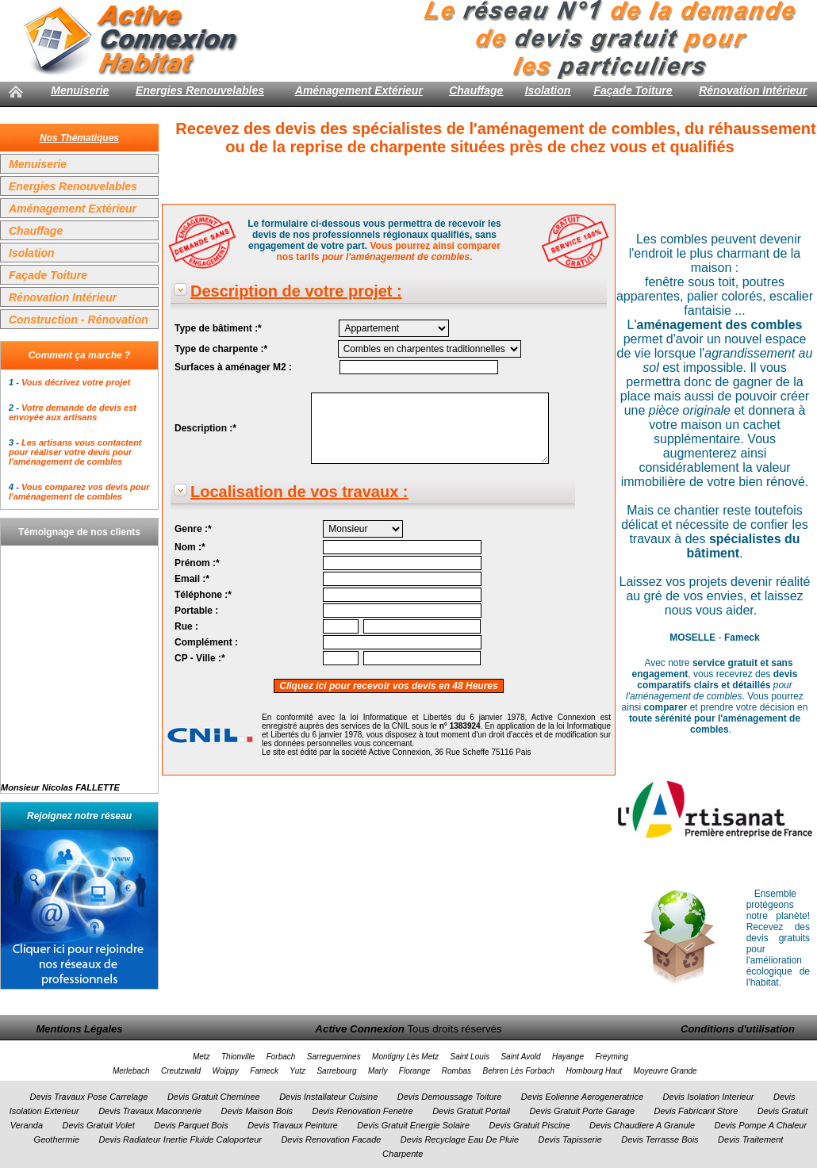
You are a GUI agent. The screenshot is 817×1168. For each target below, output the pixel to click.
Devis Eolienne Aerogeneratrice (582, 1096)
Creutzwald (181, 1071)
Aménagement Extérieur (359, 90)
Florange (414, 1071)
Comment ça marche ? (80, 355)
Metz (201, 1056)
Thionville (238, 1056)
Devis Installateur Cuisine (328, 1096)
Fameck (264, 1071)
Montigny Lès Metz (405, 1056)
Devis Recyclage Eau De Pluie (460, 1139)
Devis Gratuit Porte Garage (582, 1111)
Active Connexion (360, 1029)
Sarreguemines (334, 1056)
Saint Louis (470, 1056)
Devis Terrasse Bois (659, 1139)
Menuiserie (80, 90)
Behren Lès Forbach (518, 1071)
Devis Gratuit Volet (98, 1125)
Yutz (297, 1071)
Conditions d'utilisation (738, 1029)
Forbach (281, 1056)
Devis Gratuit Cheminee (213, 1096)
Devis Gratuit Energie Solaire (413, 1125)
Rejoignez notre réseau (79, 815)
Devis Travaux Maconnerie (149, 1111)
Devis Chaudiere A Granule (642, 1125)
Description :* (205, 428)
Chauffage (476, 90)
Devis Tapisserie (569, 1139)
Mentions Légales (79, 1029)
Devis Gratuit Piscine (529, 1125)
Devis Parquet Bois (191, 1125)
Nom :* (190, 547)
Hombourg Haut (594, 1071)
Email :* (192, 578)
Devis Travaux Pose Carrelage (88, 1096)
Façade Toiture (632, 90)
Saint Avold (520, 1056)
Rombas (456, 1071)
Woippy (226, 1071)
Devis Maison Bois (257, 1111)
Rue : (186, 626)
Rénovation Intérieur (753, 90)
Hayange (568, 1056)
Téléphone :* (203, 594)
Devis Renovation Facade (331, 1139)
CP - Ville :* (200, 658)
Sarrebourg (336, 1071)
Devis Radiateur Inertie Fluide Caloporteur (180, 1139)
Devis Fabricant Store (696, 1111)
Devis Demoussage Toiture (449, 1096)
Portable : (196, 610)
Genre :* (193, 528)
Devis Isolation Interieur (708, 1096)
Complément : (206, 642)
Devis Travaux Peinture (292, 1125)
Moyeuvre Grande (665, 1071)
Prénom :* (197, 563)
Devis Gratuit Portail (471, 1111)
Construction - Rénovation (78, 319)
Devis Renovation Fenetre (363, 1111)
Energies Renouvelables (200, 90)
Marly (377, 1071)
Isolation (548, 90)
